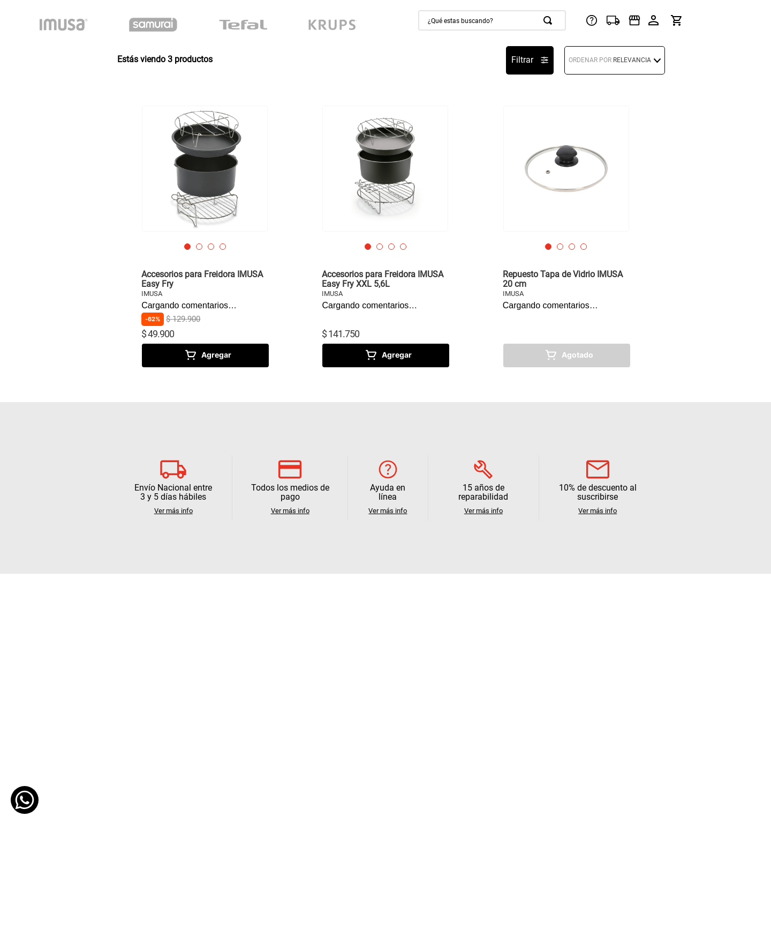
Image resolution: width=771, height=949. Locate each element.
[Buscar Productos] (549, 20)
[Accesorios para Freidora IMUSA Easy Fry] (205, 236)
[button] (187, 246)
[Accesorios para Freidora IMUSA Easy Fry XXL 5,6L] (385, 236)
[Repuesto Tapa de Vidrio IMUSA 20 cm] (566, 236)
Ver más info (173, 511)
